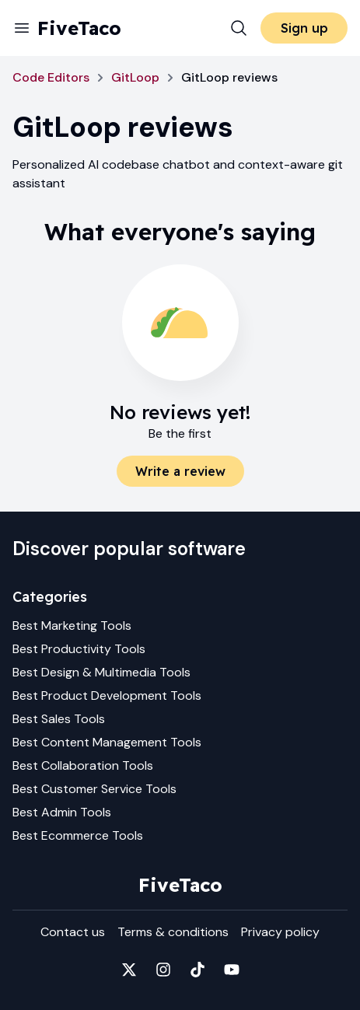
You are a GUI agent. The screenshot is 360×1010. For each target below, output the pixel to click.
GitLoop (135, 77)
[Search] (238, 28)
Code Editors (50, 77)
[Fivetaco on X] (129, 969)
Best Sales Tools (58, 719)
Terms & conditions (173, 932)
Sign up (304, 28)
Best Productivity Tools (78, 649)
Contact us (72, 932)
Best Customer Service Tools (94, 789)
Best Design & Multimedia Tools (101, 672)
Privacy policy (280, 932)
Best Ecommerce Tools (77, 835)
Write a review (180, 471)
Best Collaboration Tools (82, 765)
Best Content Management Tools (106, 742)
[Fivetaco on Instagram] (163, 969)
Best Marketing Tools (71, 625)
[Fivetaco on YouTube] (231, 969)
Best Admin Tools (61, 812)
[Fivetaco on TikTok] (197, 969)
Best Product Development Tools (106, 695)
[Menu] (21, 28)
